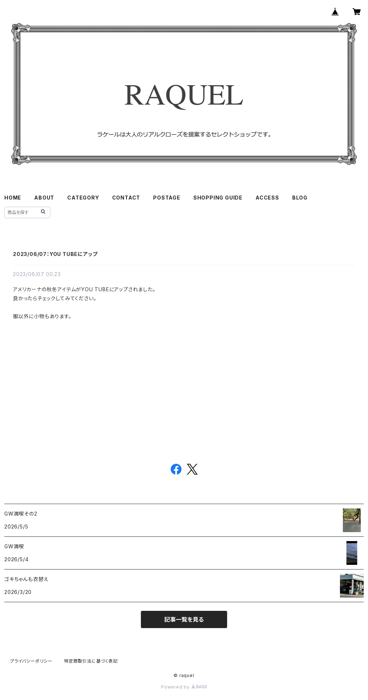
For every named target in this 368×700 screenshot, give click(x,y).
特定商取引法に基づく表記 (91, 661)
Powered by (184, 687)
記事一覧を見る (184, 619)
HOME (12, 198)
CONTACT (126, 198)
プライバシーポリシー (31, 661)
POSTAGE (166, 198)
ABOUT (44, 198)
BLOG (300, 198)
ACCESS (267, 198)
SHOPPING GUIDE (218, 198)
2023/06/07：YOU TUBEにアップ (55, 254)
